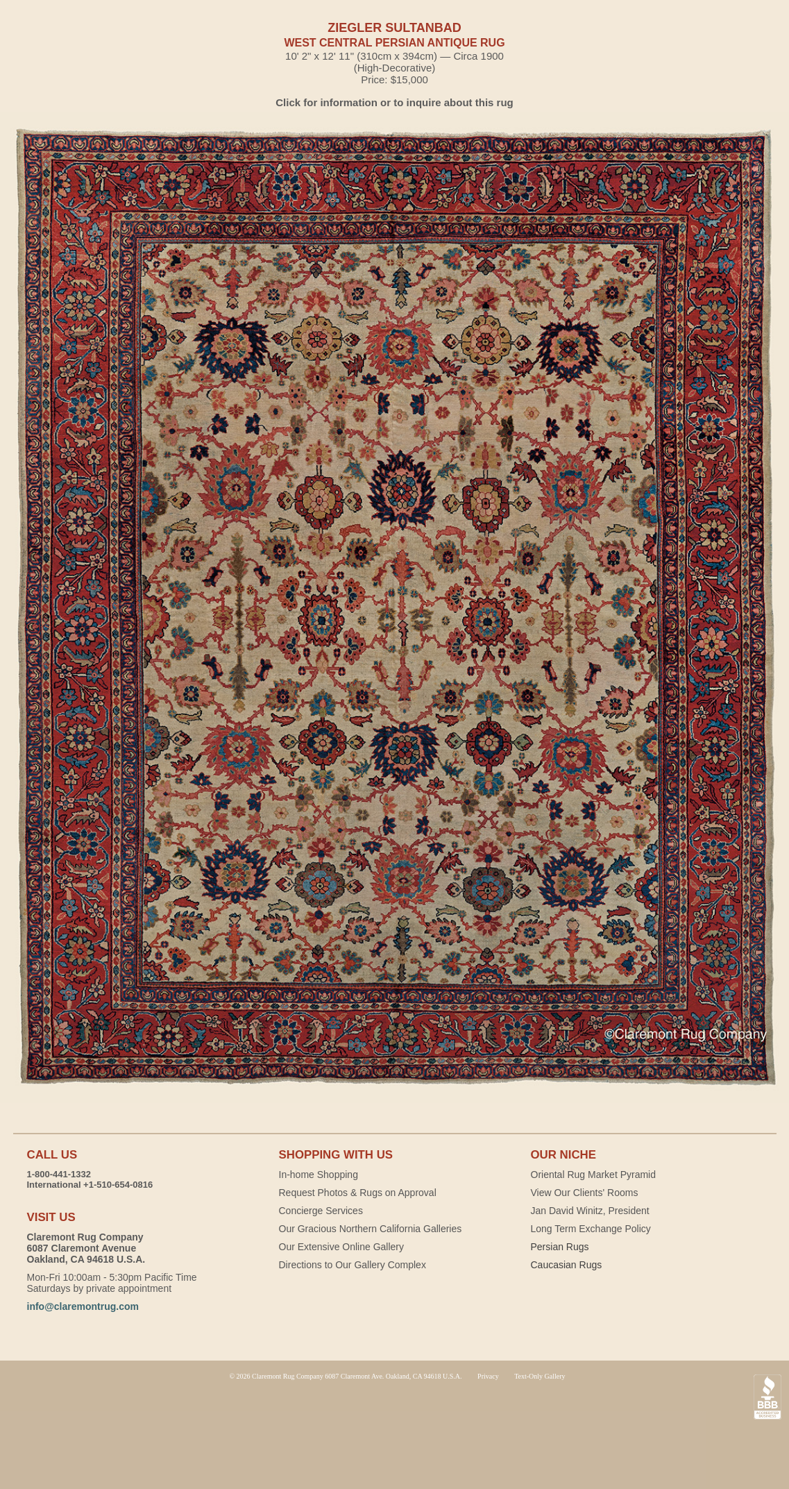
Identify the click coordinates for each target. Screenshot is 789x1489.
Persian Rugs (560, 1246)
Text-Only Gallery (539, 1376)
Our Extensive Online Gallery (342, 1246)
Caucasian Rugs (566, 1264)
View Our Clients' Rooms (584, 1192)
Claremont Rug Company (394, 1433)
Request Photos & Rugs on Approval (357, 1192)
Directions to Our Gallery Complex (352, 1264)
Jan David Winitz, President (590, 1210)
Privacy (488, 1376)
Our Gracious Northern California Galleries (370, 1228)
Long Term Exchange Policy (591, 1228)
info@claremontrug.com (83, 1306)
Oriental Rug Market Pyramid (593, 1174)
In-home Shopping (318, 1174)
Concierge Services (321, 1210)
